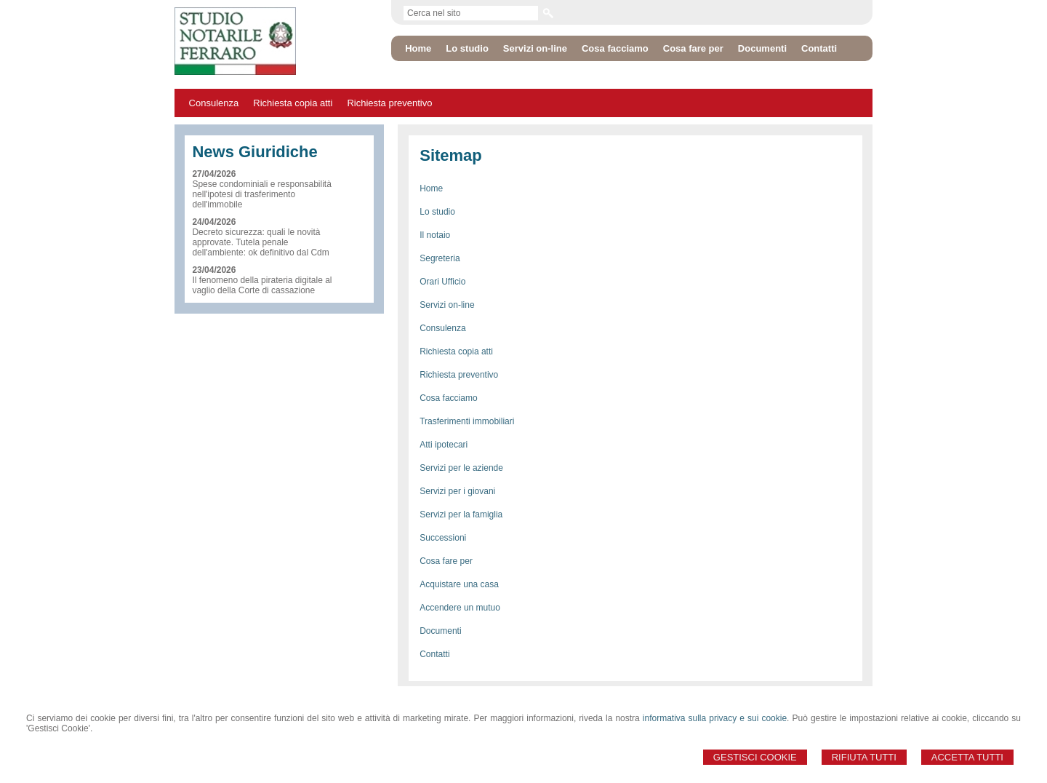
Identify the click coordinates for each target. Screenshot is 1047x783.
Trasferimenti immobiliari (467, 421)
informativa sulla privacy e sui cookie (715, 718)
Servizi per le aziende (461, 468)
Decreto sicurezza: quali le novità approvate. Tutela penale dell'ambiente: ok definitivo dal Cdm (260, 242)
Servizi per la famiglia (461, 514)
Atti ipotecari (444, 445)
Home (431, 188)
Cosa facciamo (448, 398)
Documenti (440, 631)
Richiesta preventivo (389, 103)
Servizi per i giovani (457, 491)
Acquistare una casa (459, 584)
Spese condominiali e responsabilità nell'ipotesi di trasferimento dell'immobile (261, 194)
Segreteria (440, 258)
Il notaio (435, 235)
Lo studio (437, 212)
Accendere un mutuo (460, 608)
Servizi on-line (447, 305)
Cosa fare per (446, 561)
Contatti (434, 654)
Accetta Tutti (967, 757)
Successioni (443, 538)
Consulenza (214, 103)
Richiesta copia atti (292, 103)
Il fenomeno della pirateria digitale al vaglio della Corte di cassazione (262, 285)
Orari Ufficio (442, 282)
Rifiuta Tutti (864, 757)
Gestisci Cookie (755, 757)
